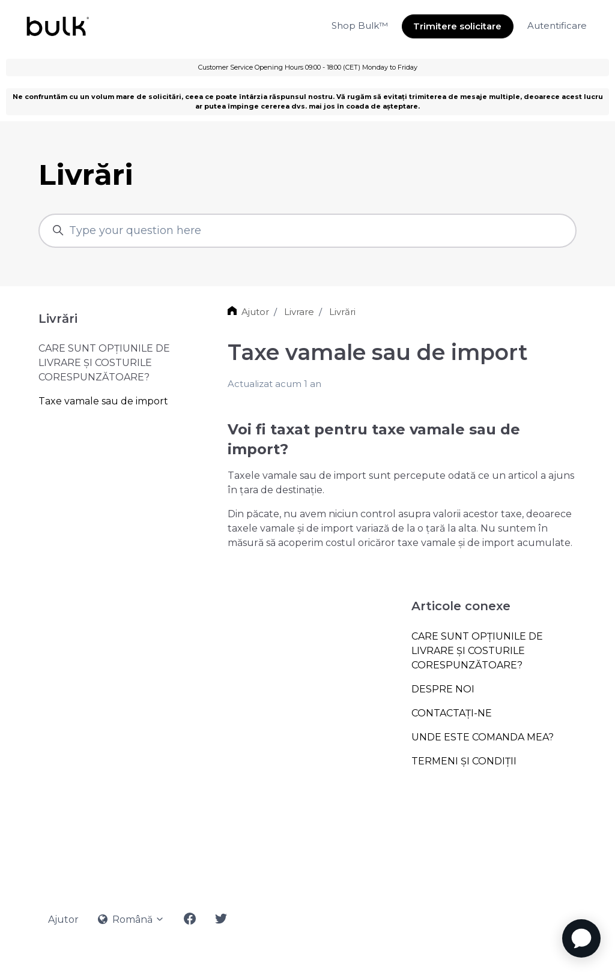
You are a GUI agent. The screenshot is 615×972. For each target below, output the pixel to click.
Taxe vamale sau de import (103, 401)
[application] (581, 938)
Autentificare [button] (557, 25)
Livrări (342, 311)
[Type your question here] (307, 230)
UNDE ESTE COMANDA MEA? (482, 737)
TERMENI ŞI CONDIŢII (464, 761)
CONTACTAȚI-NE (451, 713)
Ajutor (255, 311)
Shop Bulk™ (360, 25)
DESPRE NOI (442, 689)
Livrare (299, 311)
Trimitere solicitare (457, 26)
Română (131, 919)
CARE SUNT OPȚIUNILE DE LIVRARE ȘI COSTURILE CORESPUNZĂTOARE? (477, 651)
